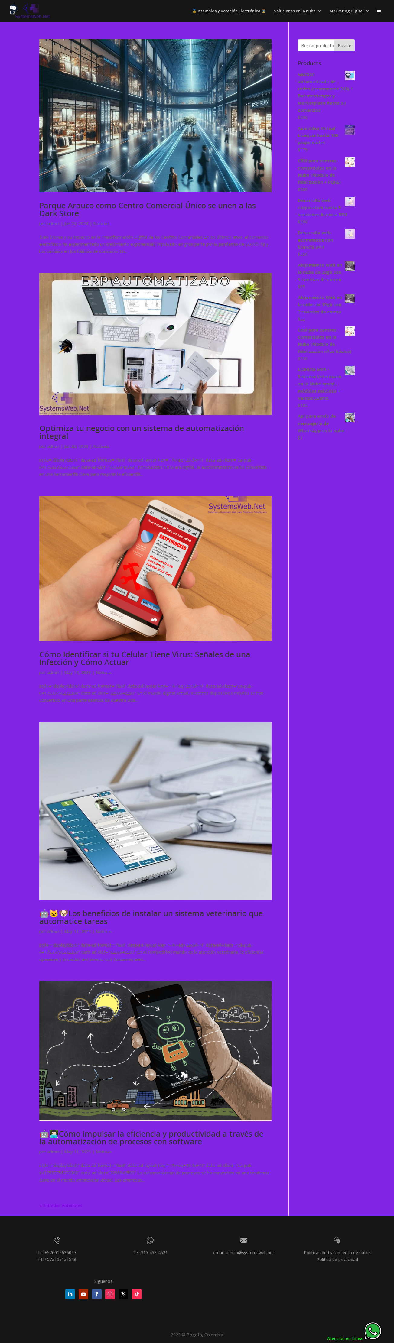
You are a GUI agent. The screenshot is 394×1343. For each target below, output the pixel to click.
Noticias (101, 223)
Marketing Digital (347, 11)
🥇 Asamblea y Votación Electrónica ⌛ (229, 11)
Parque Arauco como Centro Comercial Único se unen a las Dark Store (147, 209)
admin (53, 223)
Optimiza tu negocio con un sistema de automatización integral (141, 432)
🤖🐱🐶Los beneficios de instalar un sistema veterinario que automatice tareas (151, 917)
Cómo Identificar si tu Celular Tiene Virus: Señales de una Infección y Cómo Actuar (144, 658)
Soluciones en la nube (295, 11)
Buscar (344, 45)
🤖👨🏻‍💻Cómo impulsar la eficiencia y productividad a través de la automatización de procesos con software (151, 1137)
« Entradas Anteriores (60, 1205)
